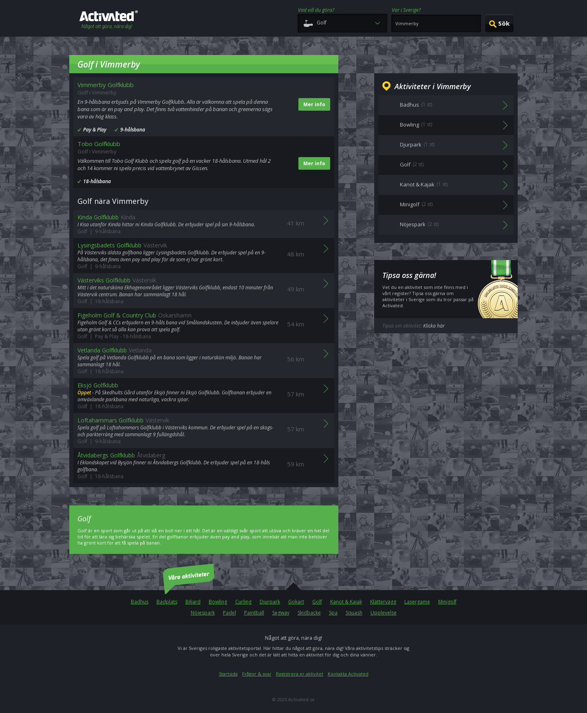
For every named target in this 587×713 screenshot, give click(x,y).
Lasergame (417, 601)
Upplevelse (384, 612)
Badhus (139, 601)
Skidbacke (309, 612)
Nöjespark (203, 612)
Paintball (254, 612)
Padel (229, 612)
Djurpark (270, 601)
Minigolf (447, 601)
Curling (243, 601)
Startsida (228, 674)
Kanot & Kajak (346, 601)
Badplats (167, 601)
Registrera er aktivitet (299, 674)
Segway (280, 612)
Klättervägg (383, 601)
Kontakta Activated (348, 674)
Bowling (218, 601)
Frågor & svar (256, 674)
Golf (317, 601)
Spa (333, 612)
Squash (354, 612)
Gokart (296, 601)
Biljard (193, 601)
